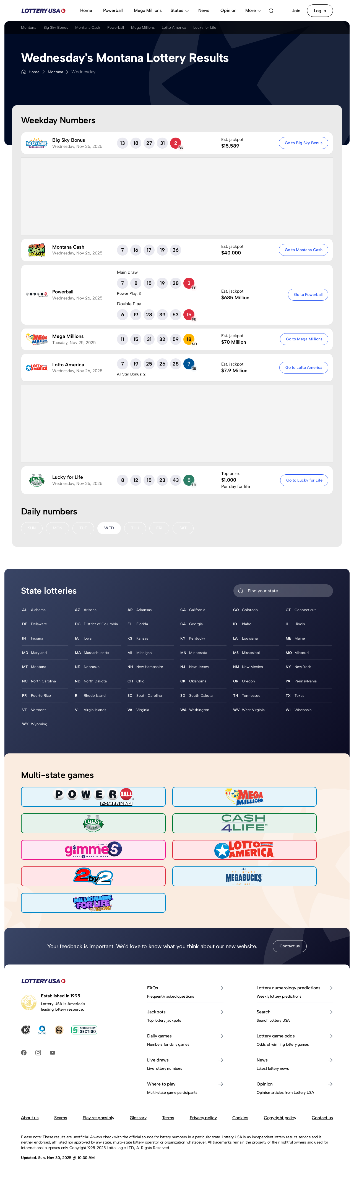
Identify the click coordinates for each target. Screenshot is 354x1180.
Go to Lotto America (302, 367)
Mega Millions (148, 10)
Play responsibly (98, 1123)
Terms (168, 1123)
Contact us (289, 951)
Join (296, 10)
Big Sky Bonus (64, 29)
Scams (60, 1123)
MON (59, 528)
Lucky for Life (251, 29)
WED (112, 528)
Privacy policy (203, 1123)
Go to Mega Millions (303, 339)
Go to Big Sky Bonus (302, 142)
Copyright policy (280, 1123)
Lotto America (213, 29)
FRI (164, 528)
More (253, 10)
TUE (85, 528)
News (203, 10)
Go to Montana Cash (302, 249)
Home (86, 10)
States (180, 10)
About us (29, 1123)
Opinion (228, 10)
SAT (188, 528)
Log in (320, 10)
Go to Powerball (307, 294)
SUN (32, 528)
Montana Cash (103, 29)
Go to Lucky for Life (303, 480)
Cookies (240, 1123)
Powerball (113, 10)
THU (139, 528)
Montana (29, 29)
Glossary (138, 1123)
